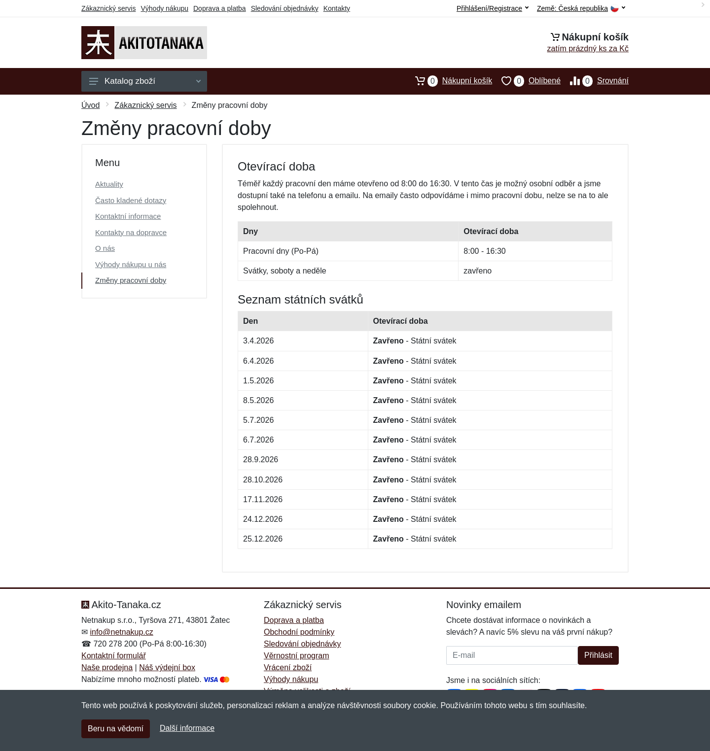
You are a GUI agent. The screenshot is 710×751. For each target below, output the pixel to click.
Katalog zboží (145, 81)
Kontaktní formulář (113, 655)
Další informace (187, 728)
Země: (581, 8)
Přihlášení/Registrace (493, 8)
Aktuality (109, 184)
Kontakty (336, 8)
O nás (105, 248)
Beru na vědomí (115, 728)
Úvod (90, 105)
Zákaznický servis (108, 8)
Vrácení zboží (288, 667)
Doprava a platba (219, 8)
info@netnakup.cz (121, 632)
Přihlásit (598, 655)
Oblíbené (526, 80)
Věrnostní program (296, 655)
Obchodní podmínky (299, 632)
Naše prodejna (107, 667)
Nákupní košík (449, 80)
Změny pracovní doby (130, 280)
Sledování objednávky (285, 8)
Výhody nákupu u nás (130, 264)
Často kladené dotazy (130, 200)
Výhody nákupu (164, 8)
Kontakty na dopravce (131, 232)
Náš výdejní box (167, 667)
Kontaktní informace (128, 216)
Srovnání (595, 80)
